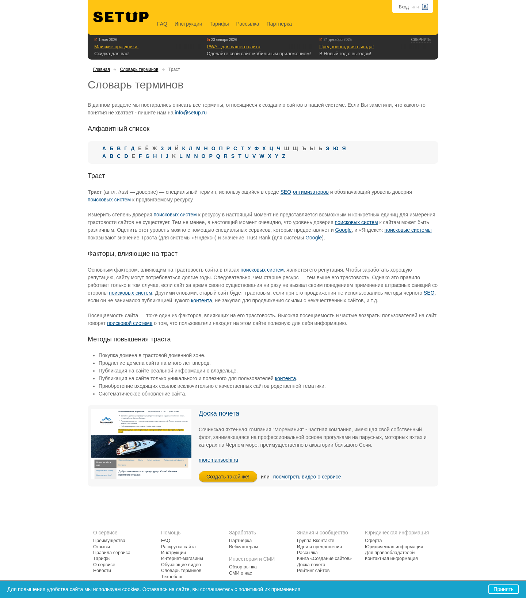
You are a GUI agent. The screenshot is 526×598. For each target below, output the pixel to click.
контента (201, 300)
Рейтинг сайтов (313, 570)
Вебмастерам (243, 546)
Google (343, 230)
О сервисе (104, 564)
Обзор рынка (243, 566)
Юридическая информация (394, 546)
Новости (102, 570)
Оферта (373, 540)
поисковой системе (129, 323)
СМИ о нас (240, 573)
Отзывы (101, 546)
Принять (503, 589)
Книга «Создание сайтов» (324, 558)
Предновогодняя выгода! (346, 46)
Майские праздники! (116, 46)
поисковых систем (109, 200)
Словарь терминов (139, 69)
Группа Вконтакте (315, 540)
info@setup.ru (191, 113)
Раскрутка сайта (178, 546)
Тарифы (219, 24)
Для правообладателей (390, 552)
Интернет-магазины (182, 558)
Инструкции (188, 24)
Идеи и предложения (319, 546)
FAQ (162, 24)
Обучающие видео (181, 564)
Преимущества (109, 540)
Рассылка (247, 24)
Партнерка (279, 24)
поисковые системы (408, 230)
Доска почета (219, 413)
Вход (404, 7)
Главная (101, 69)
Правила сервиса (111, 552)
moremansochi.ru (218, 460)
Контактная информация (391, 558)
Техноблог (172, 576)
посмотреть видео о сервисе (307, 477)
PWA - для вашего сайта (233, 46)
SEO (286, 192)
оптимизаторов (311, 192)
